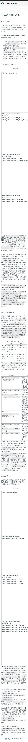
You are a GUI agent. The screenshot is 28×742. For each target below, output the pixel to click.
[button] (26, 3)
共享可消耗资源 (10, 14)
